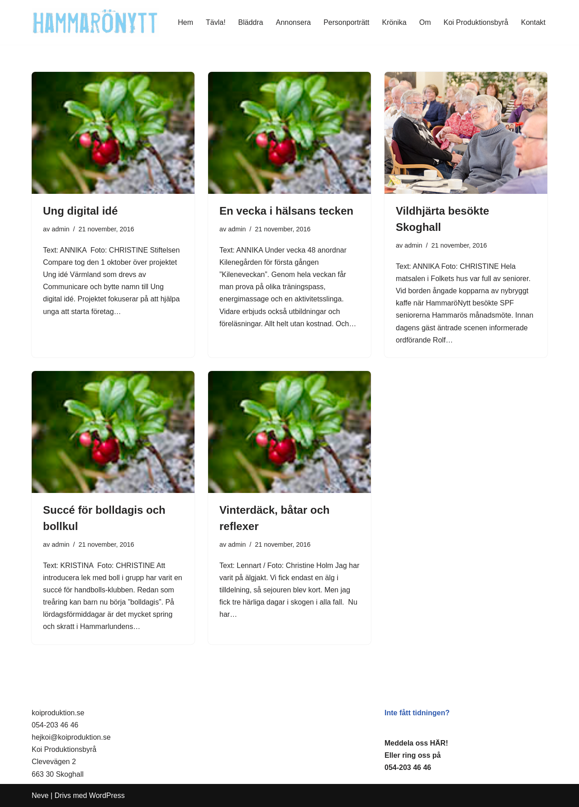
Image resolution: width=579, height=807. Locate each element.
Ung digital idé (80, 211)
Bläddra (250, 22)
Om (425, 22)
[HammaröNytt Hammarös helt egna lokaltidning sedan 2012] (95, 22)
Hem (185, 22)
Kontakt (533, 22)
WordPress (107, 795)
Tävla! (216, 22)
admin (60, 229)
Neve (40, 795)
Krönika (394, 22)
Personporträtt (346, 22)
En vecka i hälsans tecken (286, 211)
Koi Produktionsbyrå (476, 22)
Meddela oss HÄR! (416, 743)
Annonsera (293, 22)
